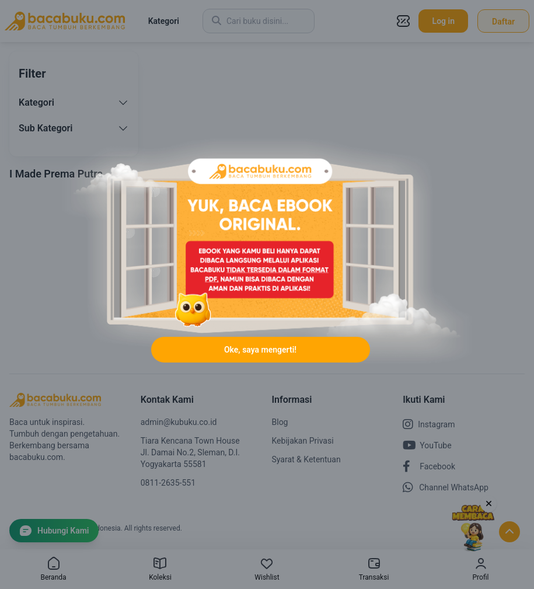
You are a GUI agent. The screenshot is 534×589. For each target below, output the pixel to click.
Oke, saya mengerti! (260, 349)
